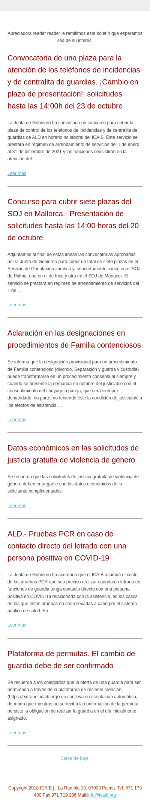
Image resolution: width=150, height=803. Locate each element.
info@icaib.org (101, 795)
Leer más (17, 173)
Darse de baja (74, 758)
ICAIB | (47, 788)
